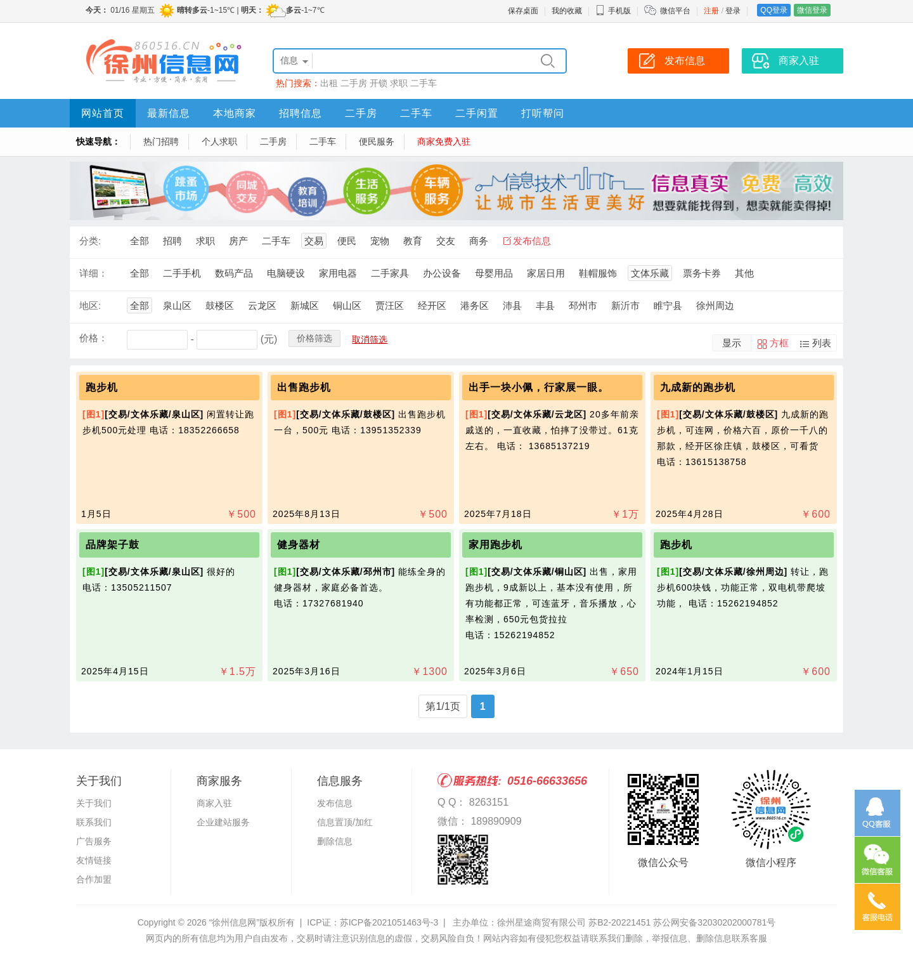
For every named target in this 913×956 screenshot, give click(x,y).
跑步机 (102, 387)
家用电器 (338, 273)
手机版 (613, 10)
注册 (711, 10)
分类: (90, 240)
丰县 (545, 305)
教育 (412, 240)
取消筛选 (369, 339)
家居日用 (546, 273)
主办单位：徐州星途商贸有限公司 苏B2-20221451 (552, 922)
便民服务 (376, 141)
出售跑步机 (304, 387)
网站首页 (102, 113)
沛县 (512, 305)
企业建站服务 (223, 822)
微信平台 (675, 10)
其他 (744, 273)
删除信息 (335, 841)
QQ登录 (773, 10)
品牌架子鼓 (112, 544)
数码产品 (234, 273)
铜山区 (347, 305)
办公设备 (442, 273)
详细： (93, 273)
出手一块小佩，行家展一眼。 (539, 387)
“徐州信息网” (234, 922)
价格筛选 (314, 338)
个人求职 (219, 141)
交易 (313, 240)
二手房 (353, 83)
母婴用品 (494, 273)
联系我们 (94, 822)
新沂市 (625, 305)
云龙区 (262, 305)
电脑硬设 (286, 273)
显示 (731, 342)
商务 (478, 240)
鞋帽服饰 (598, 273)
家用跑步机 (495, 544)
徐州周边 (715, 305)
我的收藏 (567, 10)
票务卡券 (702, 273)
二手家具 (390, 273)
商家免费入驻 (443, 141)
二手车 (423, 83)
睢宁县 (668, 305)
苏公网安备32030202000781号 (714, 922)
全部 (139, 240)
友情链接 (94, 860)
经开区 (432, 305)
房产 (238, 240)
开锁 (378, 83)
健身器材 (298, 544)
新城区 (304, 305)
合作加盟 (94, 879)
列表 (821, 342)
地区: (90, 305)
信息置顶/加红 (345, 822)
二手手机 (182, 273)
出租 (329, 83)
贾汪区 (389, 305)
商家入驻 (214, 803)
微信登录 (812, 10)
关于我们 (94, 803)
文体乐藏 (650, 273)
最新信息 (168, 113)
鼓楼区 (219, 305)
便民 (346, 240)
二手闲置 (476, 113)
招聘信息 (300, 113)
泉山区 (177, 305)
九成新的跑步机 (697, 387)
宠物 (379, 240)
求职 (399, 83)
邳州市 (583, 305)
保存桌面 (523, 10)
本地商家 (234, 113)
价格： (93, 337)
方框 (779, 342)
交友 (445, 240)
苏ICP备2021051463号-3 (389, 922)
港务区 (474, 305)
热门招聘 (161, 141)
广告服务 (94, 841)
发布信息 (532, 240)
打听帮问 (542, 113)
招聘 (172, 240)
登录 (733, 10)
